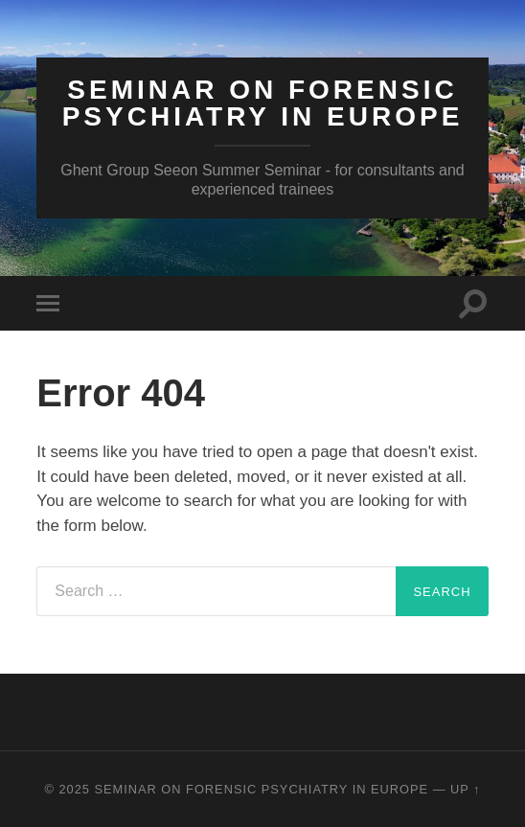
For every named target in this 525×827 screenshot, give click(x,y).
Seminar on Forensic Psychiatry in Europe (263, 103)
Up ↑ (465, 789)
